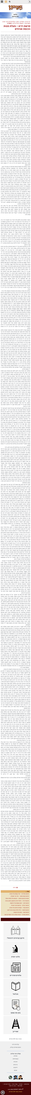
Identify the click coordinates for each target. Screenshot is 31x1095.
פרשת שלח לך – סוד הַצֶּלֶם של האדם (19, 894)
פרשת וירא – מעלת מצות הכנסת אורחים (17, 27)
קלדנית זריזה (15, 1044)
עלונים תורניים (10, 22)
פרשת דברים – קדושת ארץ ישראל (20, 905)
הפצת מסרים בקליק (15, 1047)
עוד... (27, 891)
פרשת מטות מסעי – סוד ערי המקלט (20, 896)
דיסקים (15, 1067)
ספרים (15, 1056)
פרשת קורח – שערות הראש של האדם (19, 908)
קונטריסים (15, 1059)
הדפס (14, 887)
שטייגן (22, 22)
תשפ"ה (9, 23)
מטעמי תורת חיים (18, 23)
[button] (9, 2)
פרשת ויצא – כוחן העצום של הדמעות (19, 903)
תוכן (17, 22)
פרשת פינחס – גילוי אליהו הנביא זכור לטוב (18, 910)
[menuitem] (16, 932)
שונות (15, 1070)
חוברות (15, 1062)
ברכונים (15, 1065)
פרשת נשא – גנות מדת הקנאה (21, 912)
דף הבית (27, 22)
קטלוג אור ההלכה (15, 1054)
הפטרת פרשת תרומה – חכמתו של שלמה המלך (17, 898)
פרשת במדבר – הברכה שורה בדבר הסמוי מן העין (17, 915)
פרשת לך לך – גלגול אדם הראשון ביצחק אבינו (17, 901)
